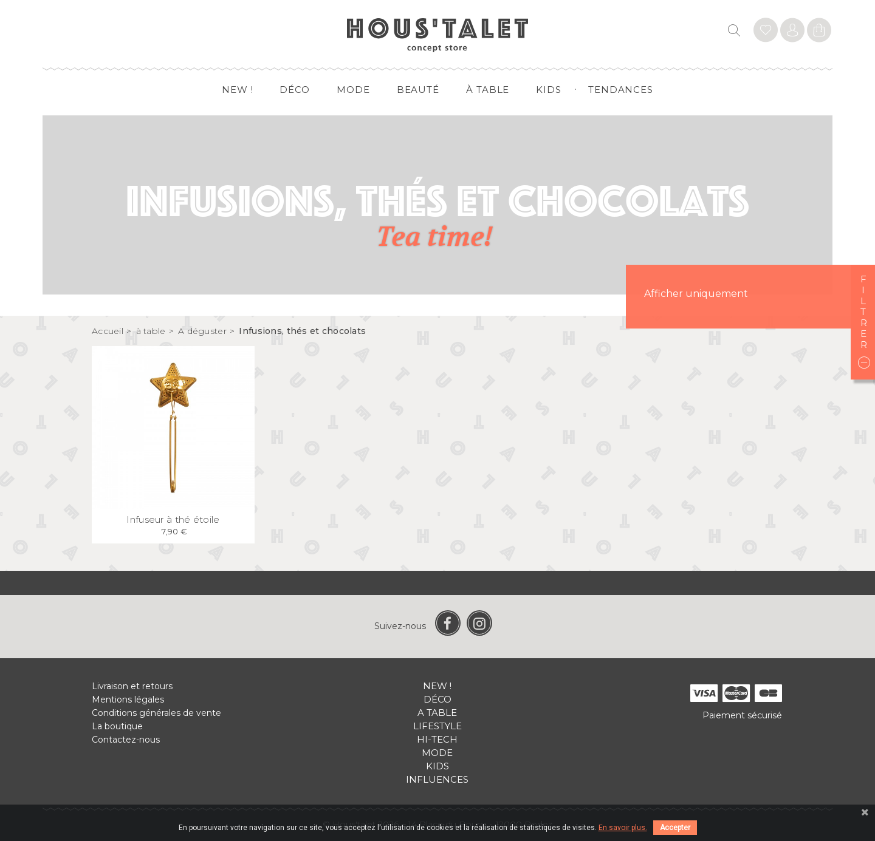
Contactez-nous (126, 739)
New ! (237, 89)
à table (487, 89)
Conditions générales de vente (156, 712)
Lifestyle (437, 726)
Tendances (620, 89)
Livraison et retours (132, 686)
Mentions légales (128, 699)
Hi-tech (437, 739)
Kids (548, 89)
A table (437, 712)
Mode (353, 89)
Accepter (675, 827)
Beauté (418, 89)
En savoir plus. (623, 827)
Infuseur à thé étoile (172, 519)
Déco (295, 89)
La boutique (117, 726)
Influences (437, 779)
